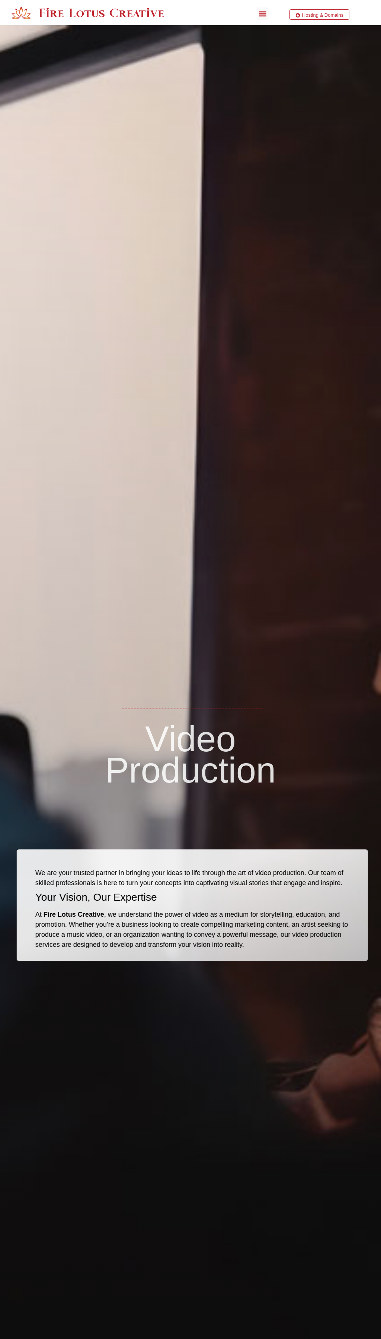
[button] (263, 13)
